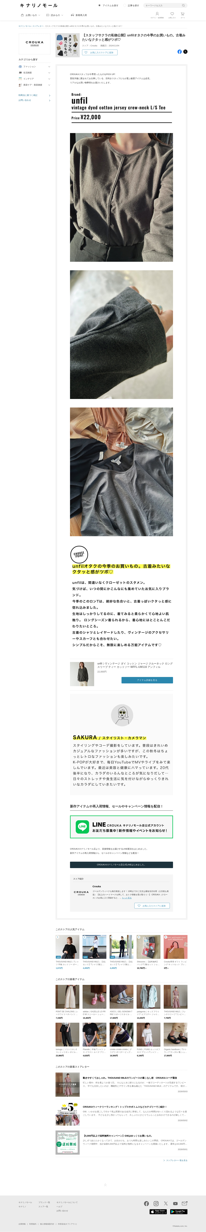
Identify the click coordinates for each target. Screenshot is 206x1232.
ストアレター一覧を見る (176, 1161)
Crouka (97, 886)
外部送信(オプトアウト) (67, 1224)
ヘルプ (59, 1206)
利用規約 (32, 1224)
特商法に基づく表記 (28, 95)
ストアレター (38, 26)
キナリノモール (25, 26)
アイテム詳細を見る (147, 680)
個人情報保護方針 (47, 1224)
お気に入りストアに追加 (101, 52)
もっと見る (127, 898)
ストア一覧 (43, 1206)
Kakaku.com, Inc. (180, 1226)
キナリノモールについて (67, 1202)
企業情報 (22, 1224)
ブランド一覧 (44, 1202)
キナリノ (22, 1206)
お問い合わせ (25, 100)
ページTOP (105, 1185)
